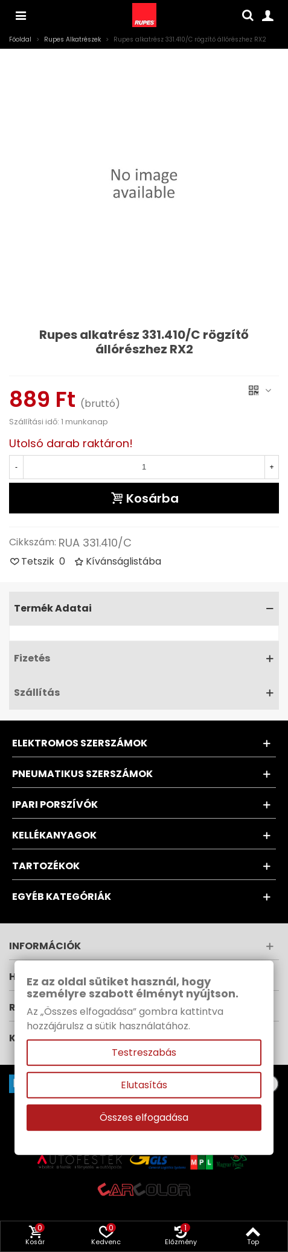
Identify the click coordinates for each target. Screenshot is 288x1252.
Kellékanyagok (54, 835)
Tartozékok (46, 866)
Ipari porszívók (55, 804)
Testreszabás (144, 1052)
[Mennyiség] (144, 467)
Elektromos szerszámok (79, 743)
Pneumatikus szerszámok (82, 774)
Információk (45, 946)
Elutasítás (144, 1085)
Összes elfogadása (144, 1117)
